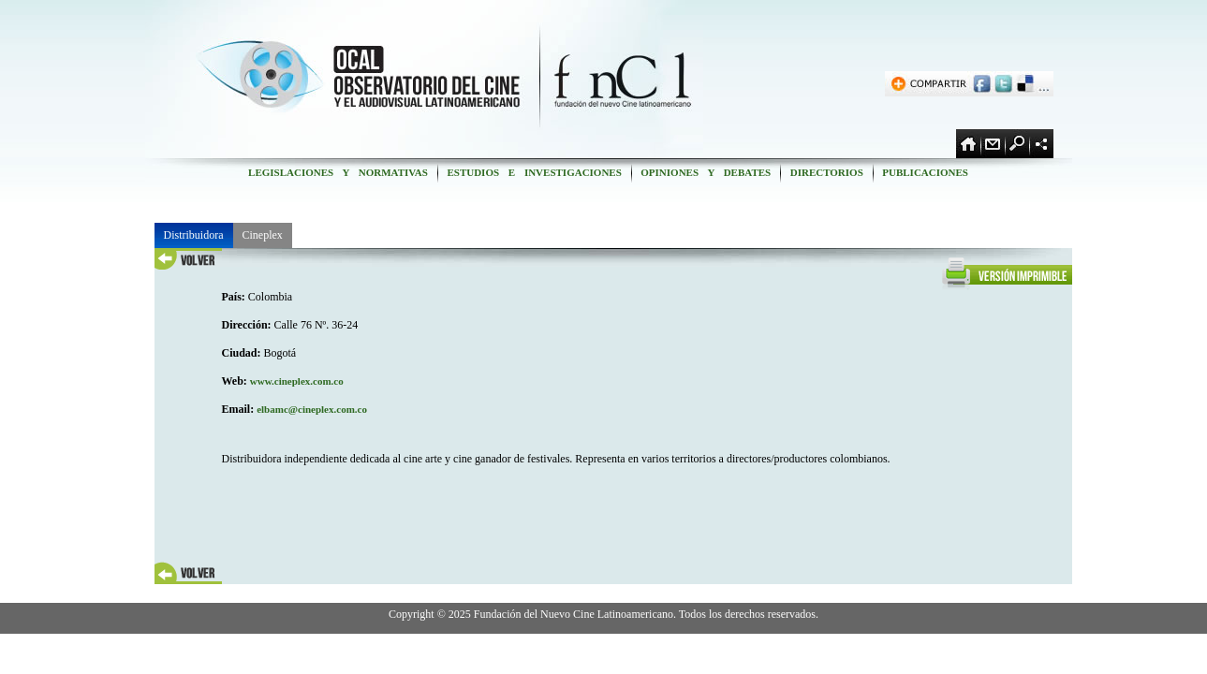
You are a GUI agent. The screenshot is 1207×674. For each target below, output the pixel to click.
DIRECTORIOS (827, 172)
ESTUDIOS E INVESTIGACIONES (534, 172)
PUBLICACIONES (926, 172)
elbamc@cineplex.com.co (312, 409)
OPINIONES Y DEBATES (706, 172)
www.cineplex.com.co (297, 381)
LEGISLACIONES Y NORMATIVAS (337, 172)
